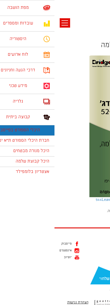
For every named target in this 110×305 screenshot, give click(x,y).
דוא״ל (102, 270)
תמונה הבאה (101, 32)
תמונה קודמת (100, 27)
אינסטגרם (11, 250)
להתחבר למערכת (93, 211)
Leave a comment (62, 200)
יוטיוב (13, 257)
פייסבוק (12, 243)
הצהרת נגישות (23, 302)
